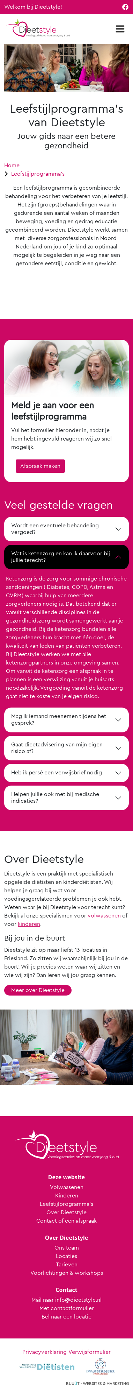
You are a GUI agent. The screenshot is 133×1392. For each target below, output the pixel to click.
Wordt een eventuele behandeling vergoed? (55, 529)
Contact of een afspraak (66, 1221)
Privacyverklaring (44, 1352)
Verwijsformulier (89, 1352)
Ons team (66, 1248)
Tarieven (66, 1264)
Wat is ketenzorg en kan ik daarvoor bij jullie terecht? (60, 557)
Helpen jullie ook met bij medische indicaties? (55, 798)
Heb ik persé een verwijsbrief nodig (56, 772)
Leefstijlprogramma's (38, 174)
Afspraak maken (40, 466)
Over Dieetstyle (66, 1212)
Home (12, 165)
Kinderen (66, 1195)
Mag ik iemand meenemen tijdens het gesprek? (58, 719)
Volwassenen (66, 1187)
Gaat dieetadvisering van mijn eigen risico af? (57, 748)
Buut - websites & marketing (97, 1384)
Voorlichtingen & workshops (66, 1273)
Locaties (66, 1256)
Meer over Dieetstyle (38, 990)
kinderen (29, 924)
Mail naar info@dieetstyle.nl (66, 1300)
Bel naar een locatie (66, 1317)
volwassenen (104, 916)
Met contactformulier (66, 1308)
